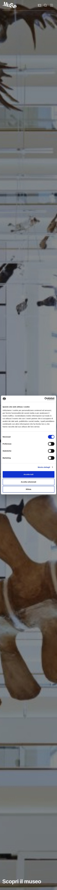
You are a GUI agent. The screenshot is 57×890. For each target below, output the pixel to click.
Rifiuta (28, 489)
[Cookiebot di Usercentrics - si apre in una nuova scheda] (44, 398)
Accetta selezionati (28, 482)
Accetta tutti (28, 474)
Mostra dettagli (44, 467)
